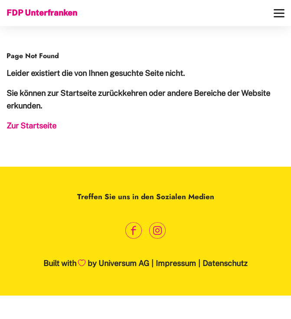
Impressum (176, 263)
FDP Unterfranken (42, 12)
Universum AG (123, 263)
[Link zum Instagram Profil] (157, 230)
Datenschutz (225, 263)
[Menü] (279, 13)
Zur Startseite (31, 125)
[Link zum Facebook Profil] (134, 230)
